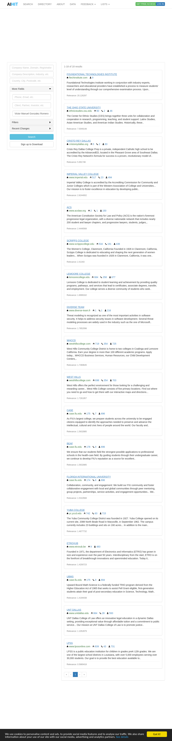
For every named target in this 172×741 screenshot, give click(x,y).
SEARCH (28, 4)
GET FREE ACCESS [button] (146, 4)
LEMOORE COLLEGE (78, 273)
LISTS (105, 4)
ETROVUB (72, 543)
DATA (73, 4)
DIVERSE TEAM (75, 307)
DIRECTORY (45, 4)
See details (122, 737)
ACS (69, 207)
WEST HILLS (74, 377)
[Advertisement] (86, 35)
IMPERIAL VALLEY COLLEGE (83, 174)
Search (31, 137)
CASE (70, 410)
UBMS (70, 576)
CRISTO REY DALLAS (79, 140)
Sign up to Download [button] (31, 144)
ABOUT (61, 4)
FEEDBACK (88, 4)
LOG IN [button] (160, 4)
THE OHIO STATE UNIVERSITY (84, 107)
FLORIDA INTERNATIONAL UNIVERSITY (89, 476)
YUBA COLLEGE (76, 510)
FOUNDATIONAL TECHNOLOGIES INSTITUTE (92, 74)
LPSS (70, 643)
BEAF (70, 443)
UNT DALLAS (74, 609)
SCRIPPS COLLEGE (78, 240)
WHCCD (71, 340)
